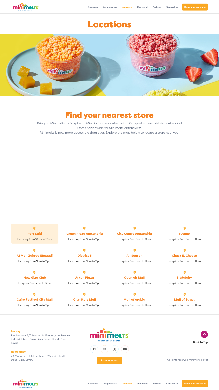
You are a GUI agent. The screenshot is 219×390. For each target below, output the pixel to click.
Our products (110, 7)
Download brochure (195, 7)
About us (93, 7)
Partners (157, 7)
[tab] (34, 234)
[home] (26, 7)
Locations (127, 7)
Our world (142, 7)
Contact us (172, 7)
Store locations (109, 360)
